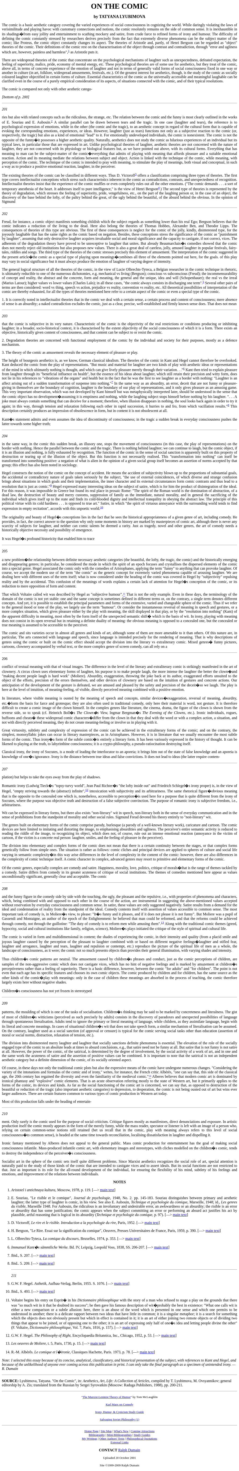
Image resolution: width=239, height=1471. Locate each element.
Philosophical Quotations (142, 1438)
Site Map (106, 1431)
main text (107, 1190)
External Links (120, 1442)
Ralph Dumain (129, 1450)
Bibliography (97, 1435)
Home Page (91, 1431)
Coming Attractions (143, 1431)
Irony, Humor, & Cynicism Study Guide (119, 1412)
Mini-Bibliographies (119, 1435)
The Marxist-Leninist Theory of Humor (107, 1397)
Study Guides (142, 1435)
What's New (121, 1431)
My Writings (89, 1438)
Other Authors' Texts (111, 1438)
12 (86, 790)
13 (162, 922)
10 (101, 507)
